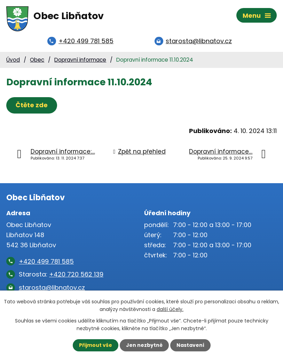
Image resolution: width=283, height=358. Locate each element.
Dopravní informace (80, 59)
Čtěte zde (32, 105)
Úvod (13, 59)
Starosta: (61, 274)
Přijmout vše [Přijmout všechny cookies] (95, 345)
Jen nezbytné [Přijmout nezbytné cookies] (144, 345)
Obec (37, 59)
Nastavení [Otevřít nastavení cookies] (190, 345)
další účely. (170, 309)
